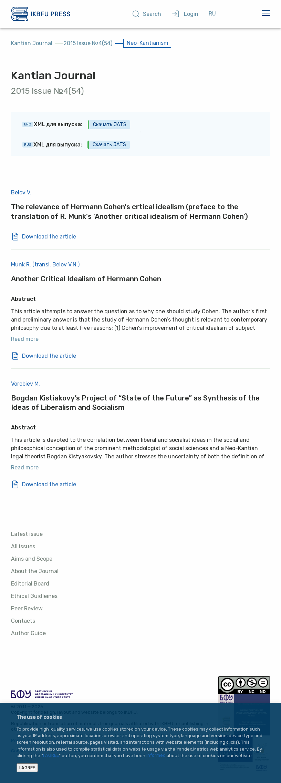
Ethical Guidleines (34, 596)
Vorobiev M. (25, 383)
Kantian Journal (31, 43)
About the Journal (35, 571)
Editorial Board (30, 583)
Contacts (23, 621)
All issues (23, 546)
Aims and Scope (31, 559)
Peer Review (27, 608)
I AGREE (51, 755)
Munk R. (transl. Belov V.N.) (45, 264)
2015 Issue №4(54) (87, 43)
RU (212, 13)
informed (156, 755)
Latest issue (27, 534)
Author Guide (28, 633)
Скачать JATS (109, 125)
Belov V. (21, 192)
